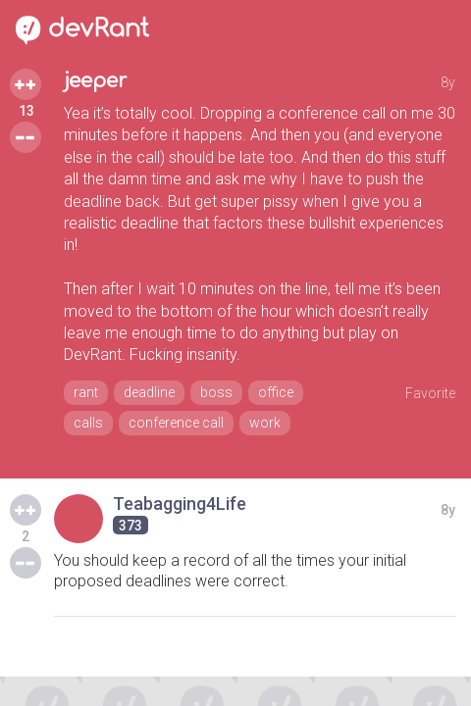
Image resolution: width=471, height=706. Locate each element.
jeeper (95, 81)
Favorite (430, 393)
